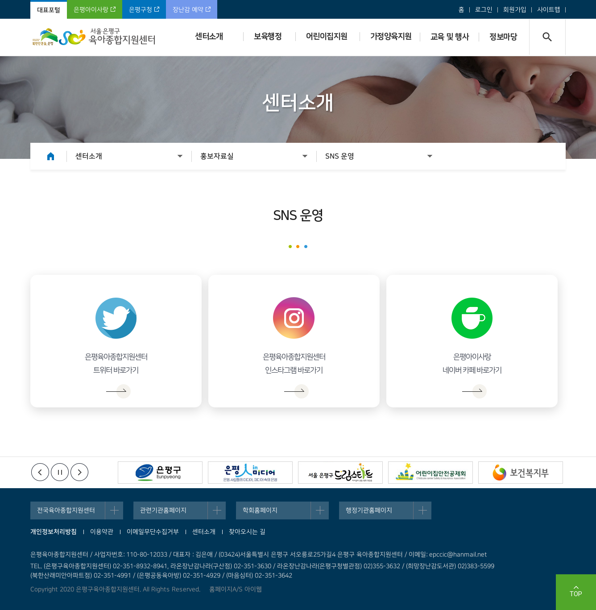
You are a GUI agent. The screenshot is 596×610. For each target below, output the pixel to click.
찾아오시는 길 (247, 531)
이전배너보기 (40, 472)
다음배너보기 (79, 472)
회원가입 (514, 9)
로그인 (484, 9)
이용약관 (101, 531)
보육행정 (267, 36)
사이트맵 (548, 9)
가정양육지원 (391, 36)
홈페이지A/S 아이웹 (235, 589)
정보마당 (503, 37)
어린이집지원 (327, 36)
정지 (60, 472)
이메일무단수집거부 (153, 531)
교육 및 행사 (449, 37)
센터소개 (209, 36)
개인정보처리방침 (53, 531)
